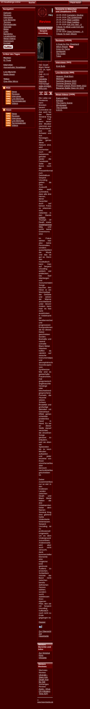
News (14, 91)
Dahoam (7, 13)
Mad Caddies (73, 20)
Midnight (60, 78)
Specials (7, 27)
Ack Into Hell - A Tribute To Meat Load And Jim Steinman (70, 26)
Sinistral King (45, 28)
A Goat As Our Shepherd (67, 44)
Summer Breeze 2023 (66, 81)
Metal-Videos (62, 94)
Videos (15, 103)
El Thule (7, 60)
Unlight (42, 217)
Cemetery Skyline (75, 15)
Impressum (8, 41)
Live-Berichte (62, 72)
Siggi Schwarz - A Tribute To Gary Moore (69, 32)
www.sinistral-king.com (45, 87)
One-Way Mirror (10, 81)
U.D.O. (59, 110)
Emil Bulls (60, 66)
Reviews (60, 40)
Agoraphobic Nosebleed (14, 67)
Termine (7, 22)
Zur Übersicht (45, 631)
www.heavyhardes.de (45, 702)
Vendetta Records (43, 80)
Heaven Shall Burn (64, 76)
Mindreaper (61, 105)
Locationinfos (9, 36)
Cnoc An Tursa (63, 49)
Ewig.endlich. (62, 98)
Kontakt (6, 43)
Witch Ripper (62, 46)
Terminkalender (19, 101)
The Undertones (74, 17)
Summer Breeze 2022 (66, 83)
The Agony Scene (64, 103)
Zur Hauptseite (44, 634)
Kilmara (59, 100)
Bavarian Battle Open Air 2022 (70, 88)
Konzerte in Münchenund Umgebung (66, 10)
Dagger (42, 622)
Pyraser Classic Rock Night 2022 (71, 86)
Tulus (58, 56)
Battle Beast (9, 74)
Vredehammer (45, 224)
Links (5, 31)
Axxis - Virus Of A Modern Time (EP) (44, 691)
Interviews (61, 62)
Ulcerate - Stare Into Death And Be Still (43, 678)
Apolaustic (61, 51)
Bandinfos (8, 34)
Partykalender (9, 24)
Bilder (6, 29)
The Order (60, 53)
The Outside (61, 107)
